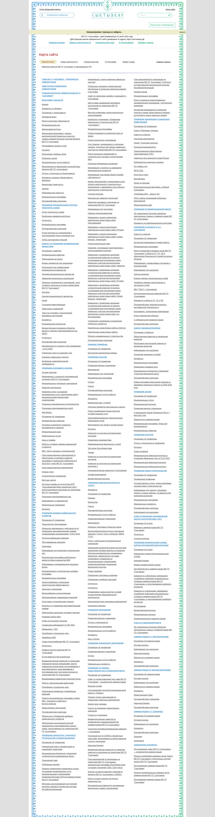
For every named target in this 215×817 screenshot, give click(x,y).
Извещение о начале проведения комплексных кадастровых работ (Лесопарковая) (102, 220)
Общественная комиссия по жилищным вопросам (151, 337)
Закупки (45, 189)
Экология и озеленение (52, 589)
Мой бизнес (47, 412)
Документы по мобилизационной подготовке (153, 223)
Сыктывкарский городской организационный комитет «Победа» (107, 691)
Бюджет (45, 104)
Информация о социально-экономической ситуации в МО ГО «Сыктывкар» (60, 378)
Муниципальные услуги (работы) (56, 162)
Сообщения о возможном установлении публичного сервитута (105, 322)
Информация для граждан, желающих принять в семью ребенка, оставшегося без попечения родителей (152, 493)
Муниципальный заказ (51, 432)
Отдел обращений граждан (50, 9)
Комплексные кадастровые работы (103, 332)
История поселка (141, 645)
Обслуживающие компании (53, 542)
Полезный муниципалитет (145, 147)
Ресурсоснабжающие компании (55, 538)
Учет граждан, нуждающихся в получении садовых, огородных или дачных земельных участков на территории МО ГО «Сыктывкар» (107, 147)
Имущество (93, 502)
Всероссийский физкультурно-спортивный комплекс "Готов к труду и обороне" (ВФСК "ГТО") (106, 534)
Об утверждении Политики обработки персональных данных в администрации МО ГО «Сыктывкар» (153, 216)
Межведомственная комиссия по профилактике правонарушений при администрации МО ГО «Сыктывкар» (104, 722)
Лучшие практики (49, 372)
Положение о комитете (51, 251)
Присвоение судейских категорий (102, 579)
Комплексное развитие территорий (103, 198)
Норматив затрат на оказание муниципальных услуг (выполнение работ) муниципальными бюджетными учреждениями (60, 396)
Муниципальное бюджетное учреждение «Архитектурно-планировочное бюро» (59, 754)
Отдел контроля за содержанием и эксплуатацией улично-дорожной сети (58, 234)
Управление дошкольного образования (105, 643)
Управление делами (142, 392)
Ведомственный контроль (99, 479)
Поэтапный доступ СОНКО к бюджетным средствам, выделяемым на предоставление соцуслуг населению (107, 738)
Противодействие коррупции (54, 201)
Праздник (138, 737)
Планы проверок (95, 571)
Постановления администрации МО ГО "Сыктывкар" (150, 767)
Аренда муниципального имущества (57, 296)
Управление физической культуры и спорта (104, 484)
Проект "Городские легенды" (146, 143)
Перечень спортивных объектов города (104, 527)
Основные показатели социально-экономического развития (56, 426)
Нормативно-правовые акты (146, 367)
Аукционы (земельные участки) (55, 357)
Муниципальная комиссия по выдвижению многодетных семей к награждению (106, 786)
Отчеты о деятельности (98, 622)
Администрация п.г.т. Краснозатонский (151, 637)
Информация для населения (146, 270)
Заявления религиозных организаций (58, 278)
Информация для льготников (100, 209)
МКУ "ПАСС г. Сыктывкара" (145, 289)
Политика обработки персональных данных (106, 407)
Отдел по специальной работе (147, 623)
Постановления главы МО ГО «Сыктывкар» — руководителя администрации (152, 750)
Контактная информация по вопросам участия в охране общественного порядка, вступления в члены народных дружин (152, 112)
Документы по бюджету (52, 109)
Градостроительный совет (99, 244)
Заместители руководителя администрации (54, 87)
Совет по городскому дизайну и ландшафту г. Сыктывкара (107, 97)
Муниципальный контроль (145, 404)
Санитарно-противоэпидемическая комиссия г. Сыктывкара (107, 730)
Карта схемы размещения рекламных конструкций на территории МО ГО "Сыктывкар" (104, 106)
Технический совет (50, 760)
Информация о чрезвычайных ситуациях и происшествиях (152, 264)
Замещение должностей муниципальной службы (151, 555)
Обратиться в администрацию (147, 419)
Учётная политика (95, 194)
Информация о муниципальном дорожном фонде (60, 565)
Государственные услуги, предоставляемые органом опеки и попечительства (152, 484)
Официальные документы (99, 664)
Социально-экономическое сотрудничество (60, 404)
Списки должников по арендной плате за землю (105, 134)
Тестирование (140, 606)
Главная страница (163, 62)
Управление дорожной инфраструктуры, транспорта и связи (60, 206)
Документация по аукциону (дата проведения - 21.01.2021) (61, 347)
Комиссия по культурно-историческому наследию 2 (104, 464)
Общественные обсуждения (54, 708)
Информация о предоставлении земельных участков (106, 80)
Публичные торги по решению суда (57, 353)
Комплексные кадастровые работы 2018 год (107, 328)
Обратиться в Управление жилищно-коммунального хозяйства (57, 717)
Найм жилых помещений (52, 309)
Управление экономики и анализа (57, 368)
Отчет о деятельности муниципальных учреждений (104, 542)
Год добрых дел (140, 166)
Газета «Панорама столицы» (146, 130)
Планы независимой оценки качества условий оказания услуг (104, 412)
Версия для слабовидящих (162, 25)
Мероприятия (93, 370)
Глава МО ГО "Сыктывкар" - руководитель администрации (60, 81)
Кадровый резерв (141, 561)
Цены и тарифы (48, 440)
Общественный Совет (143, 695)
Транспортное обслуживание (54, 524)
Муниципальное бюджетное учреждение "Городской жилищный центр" (151, 372)
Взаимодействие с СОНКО (99, 403)
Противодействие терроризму (146, 699)
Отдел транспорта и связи (53, 212)
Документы (46, 320)
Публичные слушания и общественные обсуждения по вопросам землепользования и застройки (107, 89)
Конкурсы (46, 509)
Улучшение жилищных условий (147, 354)
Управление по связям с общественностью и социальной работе (106, 669)
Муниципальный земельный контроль (150, 462)
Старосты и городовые (97, 715)
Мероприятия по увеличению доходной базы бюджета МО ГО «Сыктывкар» (61, 168)
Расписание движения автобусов (56, 216)
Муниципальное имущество (54, 324)
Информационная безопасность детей (104, 444)
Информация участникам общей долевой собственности (105, 176)
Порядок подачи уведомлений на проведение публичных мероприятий (104, 698)
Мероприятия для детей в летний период (105, 425)
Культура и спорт (141, 175)
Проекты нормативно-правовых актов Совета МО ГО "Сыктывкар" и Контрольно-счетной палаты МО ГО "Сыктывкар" (153, 759)
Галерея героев (140, 92)
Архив (44, 300)
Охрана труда (48, 472)
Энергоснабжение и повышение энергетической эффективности (55, 583)
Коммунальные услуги (51, 436)
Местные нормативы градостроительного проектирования (105, 114)
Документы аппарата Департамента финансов (57, 179)
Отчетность (47, 220)
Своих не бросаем (141, 183)
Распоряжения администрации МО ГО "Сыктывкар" (150, 780)
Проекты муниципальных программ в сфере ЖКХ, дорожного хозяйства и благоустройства (61, 701)
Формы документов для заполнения (57, 263)
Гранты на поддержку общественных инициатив (103, 709)
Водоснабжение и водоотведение (56, 593)
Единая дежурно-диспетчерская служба (151, 278)
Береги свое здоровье (97, 704)
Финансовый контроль (51, 129)
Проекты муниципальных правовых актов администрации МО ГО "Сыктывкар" (151, 774)
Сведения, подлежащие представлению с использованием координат (105, 249)
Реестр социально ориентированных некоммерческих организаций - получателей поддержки (153, 103)
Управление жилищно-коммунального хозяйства (59, 514)
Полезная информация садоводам (102, 164)
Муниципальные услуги (144, 400)
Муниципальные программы (54, 197)
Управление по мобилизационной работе (152, 209)
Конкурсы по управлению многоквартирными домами (61, 607)
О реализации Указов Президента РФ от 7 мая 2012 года (152, 414)
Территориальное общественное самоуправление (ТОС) (148, 152)
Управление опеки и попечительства (150, 471)
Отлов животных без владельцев (56, 657)
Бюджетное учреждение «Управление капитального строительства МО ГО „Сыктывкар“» (104, 122)
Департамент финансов (52, 100)
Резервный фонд (49, 117)
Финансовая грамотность (52, 184)
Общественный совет (143, 205)
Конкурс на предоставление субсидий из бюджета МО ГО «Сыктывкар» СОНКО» (105, 773)
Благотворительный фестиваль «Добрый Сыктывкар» (151, 188)
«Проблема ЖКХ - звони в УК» (147, 194)
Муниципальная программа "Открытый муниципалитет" (150, 425)
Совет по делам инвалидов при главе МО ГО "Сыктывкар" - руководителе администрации (107, 680)
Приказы (91, 498)
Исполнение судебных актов (54, 154)
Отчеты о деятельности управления (149, 443)
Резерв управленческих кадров (147, 565)
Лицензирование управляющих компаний (59, 597)
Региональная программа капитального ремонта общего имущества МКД (59, 558)
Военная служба (95, 686)
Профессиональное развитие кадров (150, 619)
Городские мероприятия (144, 139)
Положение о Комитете (144, 332)
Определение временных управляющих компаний (59, 692)
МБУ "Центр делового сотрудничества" (58, 451)
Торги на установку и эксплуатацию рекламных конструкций (57, 314)
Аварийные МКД (49, 637)
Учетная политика (141, 539)
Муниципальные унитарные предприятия (59, 383)
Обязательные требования (53, 505)
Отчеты (91, 382)
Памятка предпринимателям (100, 213)
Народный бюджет (96, 745)
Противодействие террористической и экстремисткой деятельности (150, 306)
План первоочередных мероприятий (57, 468)
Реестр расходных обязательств (56, 121)
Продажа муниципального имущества (58, 274)
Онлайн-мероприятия (97, 475)
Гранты (91, 386)
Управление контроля (143, 435)
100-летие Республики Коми (100, 448)
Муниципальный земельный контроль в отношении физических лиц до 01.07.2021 (152, 457)
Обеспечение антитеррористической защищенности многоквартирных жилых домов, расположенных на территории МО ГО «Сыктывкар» (60, 727)
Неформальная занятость (53, 193)
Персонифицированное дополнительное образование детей (105, 419)
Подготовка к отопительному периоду (58, 602)
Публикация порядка (51, 764)
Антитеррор (139, 741)
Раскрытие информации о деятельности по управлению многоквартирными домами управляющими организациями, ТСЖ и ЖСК (61, 531)
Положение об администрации (147, 641)
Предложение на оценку (52, 259)
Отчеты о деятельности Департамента (58, 173)
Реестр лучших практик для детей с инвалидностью (103, 780)
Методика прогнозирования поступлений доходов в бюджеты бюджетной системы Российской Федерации (59, 786)
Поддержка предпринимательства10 (57, 408)
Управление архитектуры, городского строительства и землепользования (59, 737)
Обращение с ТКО (50, 629)
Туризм (91, 452)
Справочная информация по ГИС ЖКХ (58, 625)
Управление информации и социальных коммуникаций (152, 121)
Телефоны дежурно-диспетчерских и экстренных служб (149, 283)
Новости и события (142, 135)
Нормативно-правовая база (99, 440)
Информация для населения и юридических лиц (61, 551)
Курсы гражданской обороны (146, 316)
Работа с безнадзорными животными (58, 683)
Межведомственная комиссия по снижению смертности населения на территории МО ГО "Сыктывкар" (107, 752)
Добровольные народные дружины (149, 162)
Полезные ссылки (49, 158)
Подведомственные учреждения (101, 365)
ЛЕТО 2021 (138, 171)
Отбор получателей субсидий (54, 240)
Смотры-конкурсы (141, 274)
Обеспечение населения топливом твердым (61, 613)
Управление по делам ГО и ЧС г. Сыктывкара (147, 228)
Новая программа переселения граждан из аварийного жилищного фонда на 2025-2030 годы (153, 385)
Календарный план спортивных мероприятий (107, 602)
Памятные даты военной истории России (151, 158)
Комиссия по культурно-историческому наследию (104, 434)
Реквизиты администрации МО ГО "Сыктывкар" (148, 528)
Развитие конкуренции (51, 388)
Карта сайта (170, 9)
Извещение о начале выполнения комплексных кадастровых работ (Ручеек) (106, 228)
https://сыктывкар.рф (135, 39)
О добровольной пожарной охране (148, 320)
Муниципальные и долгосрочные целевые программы (60, 572)
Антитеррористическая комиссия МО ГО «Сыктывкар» (151, 295)
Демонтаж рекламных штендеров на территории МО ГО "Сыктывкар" (103, 203)
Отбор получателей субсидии (54, 621)
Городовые (46, 546)
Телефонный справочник (57, 15)
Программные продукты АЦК (54, 146)
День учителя (93, 639)
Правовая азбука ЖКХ (51, 617)
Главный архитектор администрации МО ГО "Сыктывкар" (61, 94)
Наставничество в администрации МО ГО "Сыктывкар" (151, 570)
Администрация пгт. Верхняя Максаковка (152, 670)
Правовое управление (97, 344)
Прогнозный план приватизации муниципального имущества (55, 268)
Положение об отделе (143, 523)
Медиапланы (139, 179)
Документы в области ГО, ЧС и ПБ (148, 300)
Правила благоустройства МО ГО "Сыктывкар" (56, 651)
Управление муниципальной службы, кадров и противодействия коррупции (151, 544)
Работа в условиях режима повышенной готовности (59, 445)
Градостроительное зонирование (102, 140)
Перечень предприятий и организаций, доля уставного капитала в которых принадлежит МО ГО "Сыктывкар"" (61, 285)
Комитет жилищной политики (147, 328)
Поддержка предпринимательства (56, 497)
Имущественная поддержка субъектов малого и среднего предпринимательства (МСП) (59, 331)
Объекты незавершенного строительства (105, 336)
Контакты (46, 150)
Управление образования (99, 610)
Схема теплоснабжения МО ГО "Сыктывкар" (61, 642)
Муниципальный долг (51, 125)
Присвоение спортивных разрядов (102, 575)
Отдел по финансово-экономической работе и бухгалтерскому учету (150, 518)
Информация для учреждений (101, 374)
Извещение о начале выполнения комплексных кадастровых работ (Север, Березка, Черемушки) (105, 237)
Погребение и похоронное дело (55, 633)
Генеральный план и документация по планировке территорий (58, 748)
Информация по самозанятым (55, 501)
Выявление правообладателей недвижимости (55, 362)
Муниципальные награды (144, 614)
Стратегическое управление (54, 476)
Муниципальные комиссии (53, 255)
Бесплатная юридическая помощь (102, 353)
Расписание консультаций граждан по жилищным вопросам (150, 344)
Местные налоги (49, 480)
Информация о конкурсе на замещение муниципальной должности (105, 169)
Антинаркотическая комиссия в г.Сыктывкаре (107, 470)
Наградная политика (96, 606)
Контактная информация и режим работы (151, 242)
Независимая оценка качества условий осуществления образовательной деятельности (104, 595)
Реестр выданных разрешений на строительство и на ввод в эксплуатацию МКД (105, 157)
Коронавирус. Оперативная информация (151, 311)
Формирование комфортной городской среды (61, 679)
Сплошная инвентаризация (53, 305)
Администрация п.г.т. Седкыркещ (148, 712)
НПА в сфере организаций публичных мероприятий (150, 199)
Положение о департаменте (54, 113)
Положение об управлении (53, 417)
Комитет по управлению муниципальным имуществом (60, 245)
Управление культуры (97, 357)
